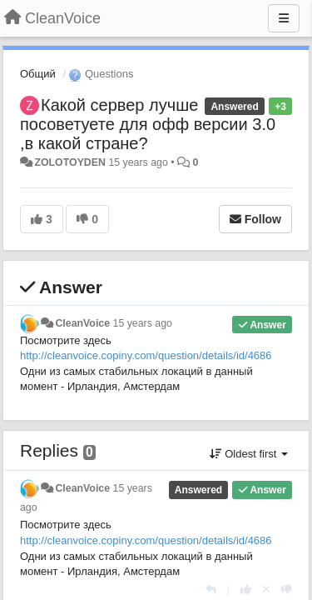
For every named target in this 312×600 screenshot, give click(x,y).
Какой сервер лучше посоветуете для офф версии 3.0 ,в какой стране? (147, 124)
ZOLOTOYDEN (70, 162)
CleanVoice (82, 323)
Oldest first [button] (249, 454)
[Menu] (284, 18)
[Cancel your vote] (266, 589)
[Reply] (211, 589)
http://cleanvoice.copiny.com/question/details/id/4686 (146, 355)
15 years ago (142, 323)
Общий (38, 74)
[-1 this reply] (286, 589)
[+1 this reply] (245, 589)
